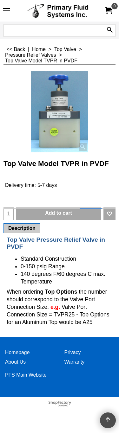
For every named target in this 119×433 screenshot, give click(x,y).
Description (22, 228)
